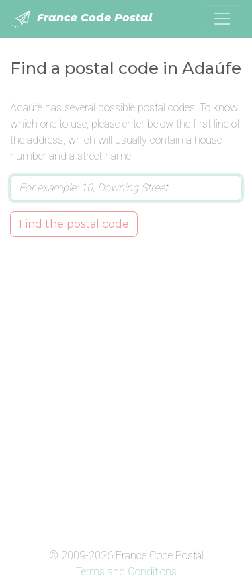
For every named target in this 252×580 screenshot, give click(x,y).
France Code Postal (82, 19)
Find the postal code (74, 224)
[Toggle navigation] (222, 18)
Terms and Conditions (126, 571)
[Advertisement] (126, 390)
